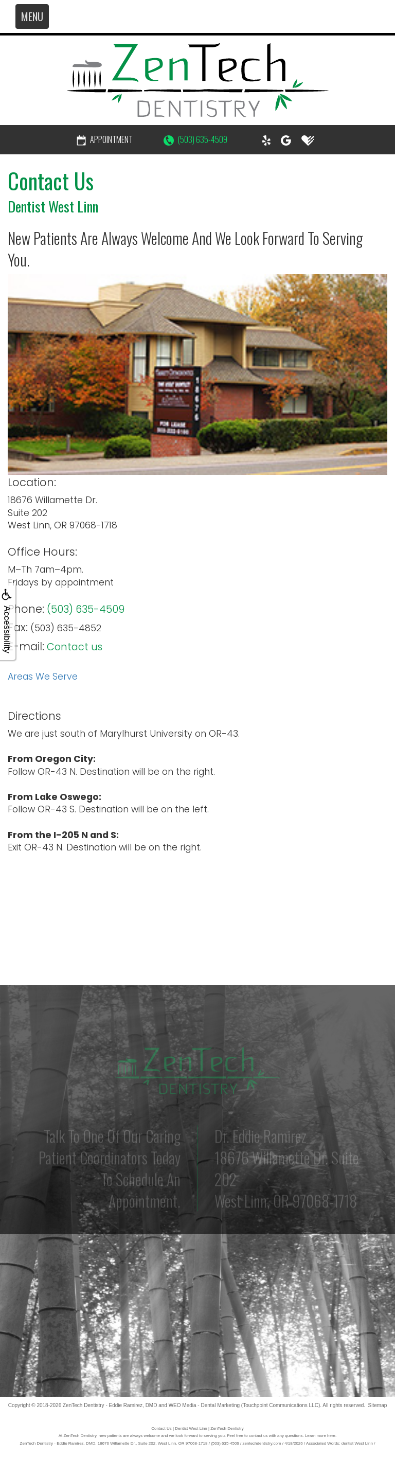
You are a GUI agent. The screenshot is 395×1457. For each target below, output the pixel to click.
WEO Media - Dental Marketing (204, 1405)
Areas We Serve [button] (43, 676)
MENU (32, 16)
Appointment (105, 139)
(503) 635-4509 (195, 139)
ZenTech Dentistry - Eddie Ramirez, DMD (110, 1405)
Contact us (74, 647)
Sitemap (377, 1405)
